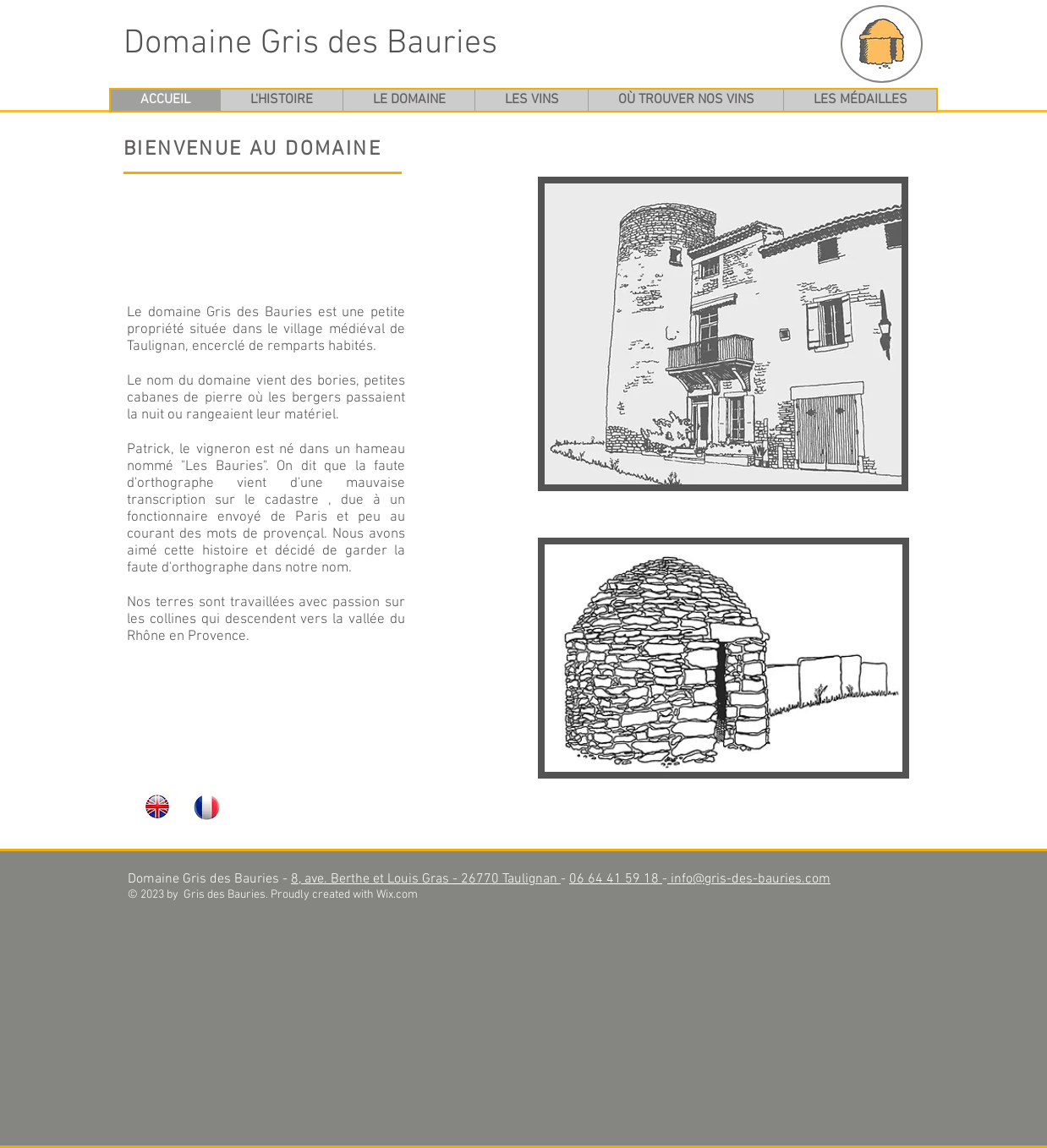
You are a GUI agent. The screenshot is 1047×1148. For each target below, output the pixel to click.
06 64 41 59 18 (615, 879)
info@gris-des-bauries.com (748, 879)
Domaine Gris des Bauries (310, 44)
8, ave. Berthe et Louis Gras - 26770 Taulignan (426, 879)
